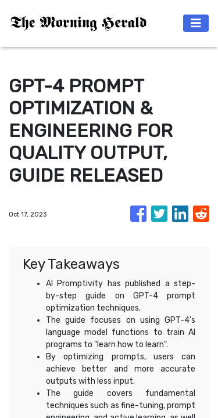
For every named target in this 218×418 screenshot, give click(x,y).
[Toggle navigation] (196, 23)
